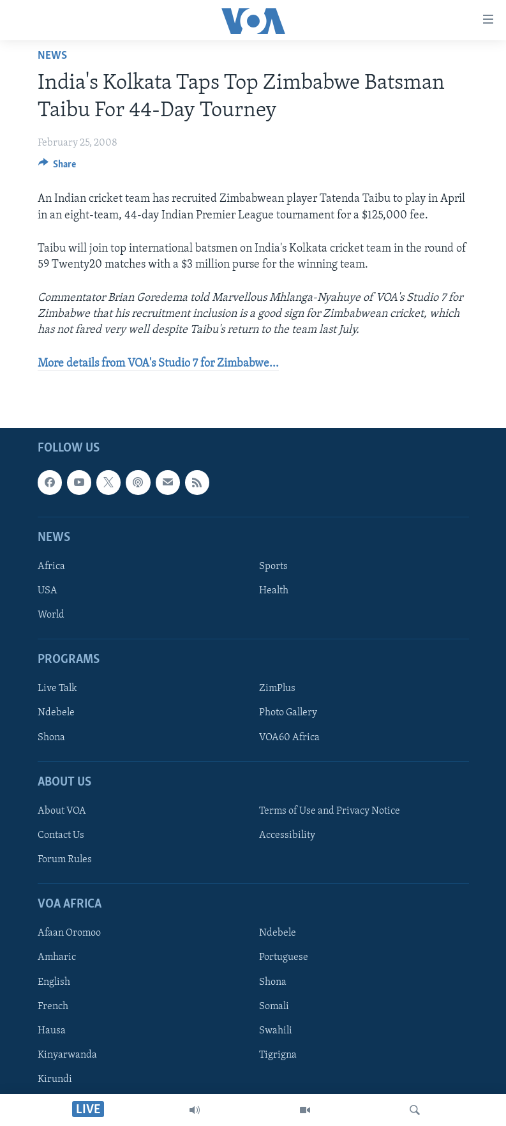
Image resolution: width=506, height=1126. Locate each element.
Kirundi (55, 1079)
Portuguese (283, 957)
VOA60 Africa (289, 737)
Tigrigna (278, 1054)
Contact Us (61, 835)
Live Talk (57, 688)
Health (273, 591)
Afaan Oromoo (69, 933)
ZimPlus (277, 688)
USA (47, 591)
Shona (51, 737)
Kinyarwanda (67, 1054)
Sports (273, 566)
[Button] (57, 167)
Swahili (275, 1030)
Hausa (52, 1030)
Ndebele (56, 713)
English (54, 982)
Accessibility (287, 835)
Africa (51, 566)
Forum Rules (65, 860)
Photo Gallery (288, 713)
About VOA (62, 811)
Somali (274, 1006)
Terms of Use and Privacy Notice (329, 811)
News (52, 56)
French (53, 1006)
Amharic (57, 957)
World (51, 615)
